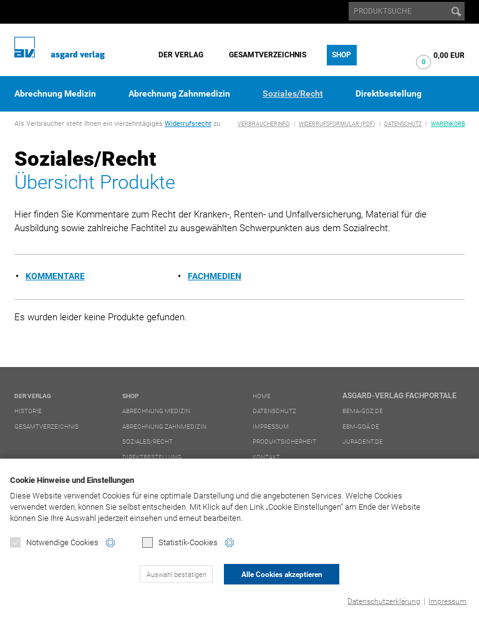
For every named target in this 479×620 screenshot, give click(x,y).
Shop (341, 54)
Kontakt (266, 457)
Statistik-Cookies (180, 542)
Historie (28, 411)
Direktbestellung (389, 93)
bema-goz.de (362, 411)
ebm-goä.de (360, 426)
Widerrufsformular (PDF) (337, 124)
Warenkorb (448, 124)
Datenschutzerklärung (383, 601)
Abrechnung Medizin (55, 93)
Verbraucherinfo (263, 124)
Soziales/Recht (293, 93)
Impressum (447, 601)
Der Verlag (180, 54)
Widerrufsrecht (188, 124)
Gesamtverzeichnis (267, 54)
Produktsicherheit (284, 441)
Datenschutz (403, 124)
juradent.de (362, 441)
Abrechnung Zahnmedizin (179, 93)
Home (262, 396)
